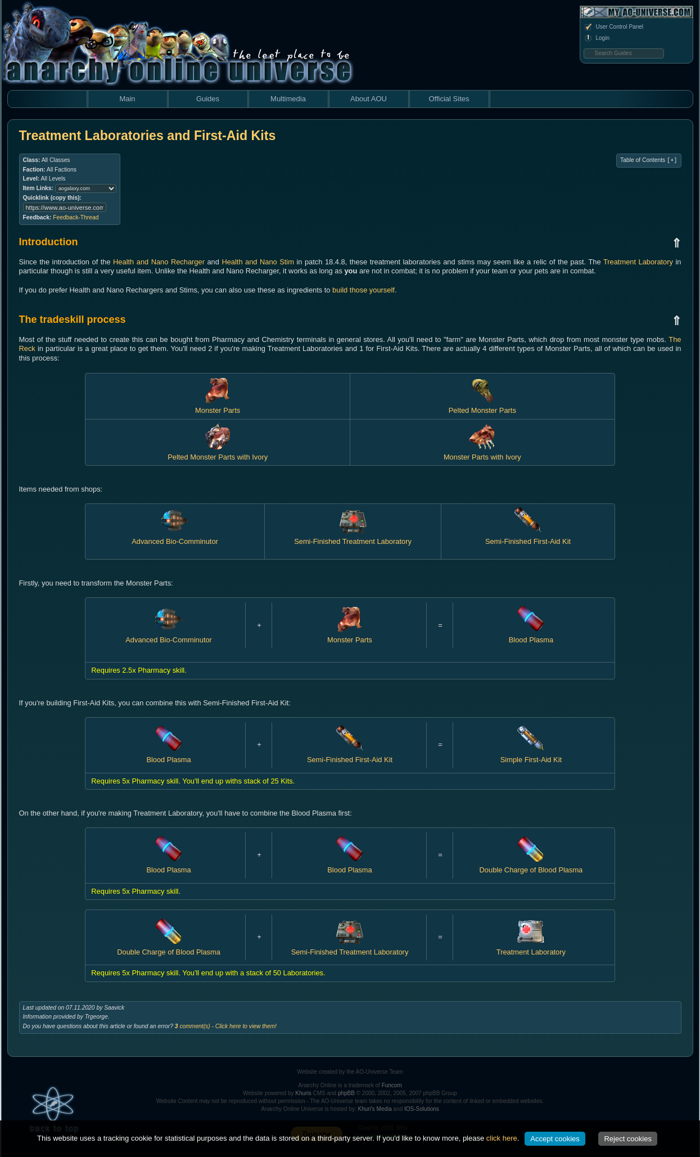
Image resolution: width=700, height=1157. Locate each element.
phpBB (346, 1093)
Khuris (303, 1093)
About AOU (368, 98)
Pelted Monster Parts (482, 406)
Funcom (392, 1085)
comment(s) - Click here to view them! (226, 1026)
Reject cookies (628, 1139)
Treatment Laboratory (638, 262)
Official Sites (448, 98)
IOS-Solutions (421, 1109)
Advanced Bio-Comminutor (175, 537)
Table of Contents (648, 160)
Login (596, 38)
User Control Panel (613, 27)
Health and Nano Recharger (159, 262)
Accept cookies (554, 1139)
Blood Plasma (531, 635)
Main (127, 98)
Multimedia (288, 98)
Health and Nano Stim (258, 262)
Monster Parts (217, 406)
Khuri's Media (375, 1109)
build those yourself (363, 290)
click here (501, 1138)
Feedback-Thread (75, 217)
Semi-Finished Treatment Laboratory (353, 537)
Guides (207, 98)
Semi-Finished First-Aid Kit (528, 537)
